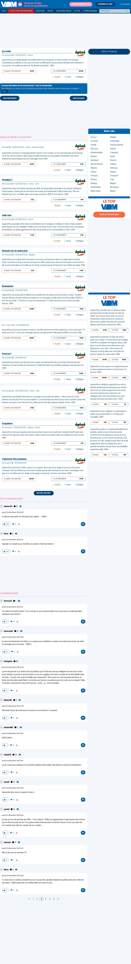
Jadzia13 (8, 755)
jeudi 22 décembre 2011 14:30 (13, 637)
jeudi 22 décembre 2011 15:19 (12, 761)
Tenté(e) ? (7, 180)
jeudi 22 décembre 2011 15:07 (12, 733)
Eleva (6, 870)
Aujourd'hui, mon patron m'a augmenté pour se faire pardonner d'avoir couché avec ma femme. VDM (109, 369)
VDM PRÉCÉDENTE (10, 98)
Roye (6, 534)
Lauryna (7, 842)
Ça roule (6, 51)
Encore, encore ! (44, 493)
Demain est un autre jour (15, 251)
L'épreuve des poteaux (14, 459)
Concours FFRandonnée (21, 11)
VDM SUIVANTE (78, 98)
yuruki (7, 782)
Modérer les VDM (105, 4)
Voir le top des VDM (109, 215)
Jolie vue (6, 215)
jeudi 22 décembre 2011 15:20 (12, 788)
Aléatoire (40, 11)
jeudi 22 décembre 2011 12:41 (12, 540)
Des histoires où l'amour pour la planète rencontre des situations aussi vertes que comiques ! (40, 89)
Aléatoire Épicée (63, 11)
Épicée (50, 11)
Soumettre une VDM (80, 4)
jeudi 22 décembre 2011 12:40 (13, 512)
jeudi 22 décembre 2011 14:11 (12, 607)
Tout (3, 11)
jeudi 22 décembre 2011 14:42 (13, 667)
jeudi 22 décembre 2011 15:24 (12, 815)
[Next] (29, 899)
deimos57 (8, 506)
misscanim (8, 631)
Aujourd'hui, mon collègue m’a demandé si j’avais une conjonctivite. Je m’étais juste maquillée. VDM (108, 414)
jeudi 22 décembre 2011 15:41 (12, 848)
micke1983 (8, 728)
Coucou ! (6, 354)
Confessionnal (90, 11)
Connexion (125, 4)
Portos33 (8, 601)
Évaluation (7, 286)
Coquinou (7, 424)
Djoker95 (8, 700)
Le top (77, 11)
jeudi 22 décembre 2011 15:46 (13, 876)
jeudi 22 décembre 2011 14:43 (13, 706)
